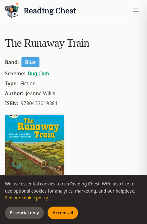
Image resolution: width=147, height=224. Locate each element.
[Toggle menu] (136, 10)
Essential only (24, 213)
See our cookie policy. (27, 198)
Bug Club (38, 73)
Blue (30, 62)
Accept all (63, 213)
